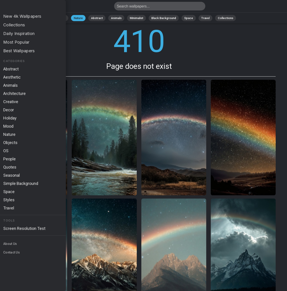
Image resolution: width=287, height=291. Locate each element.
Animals (116, 18)
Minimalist (136, 18)
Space (188, 18)
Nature (78, 18)
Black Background (163, 18)
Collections (225, 18)
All (64, 18)
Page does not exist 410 (27, 7)
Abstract (97, 18)
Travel (205, 18)
